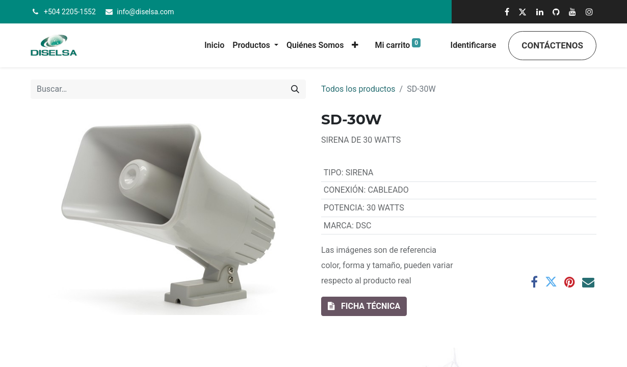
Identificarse (474, 45)
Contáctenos (552, 45)
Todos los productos (358, 89)
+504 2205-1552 (70, 12)
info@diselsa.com (145, 12)
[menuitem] (214, 45)
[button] (355, 45)
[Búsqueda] (295, 89)
